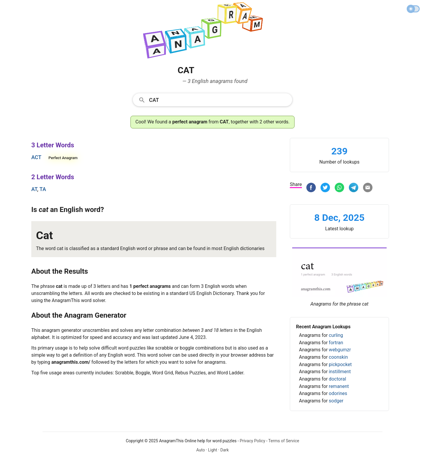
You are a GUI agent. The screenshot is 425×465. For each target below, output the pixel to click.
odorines (338, 393)
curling (336, 335)
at (34, 189)
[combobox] (212, 99)
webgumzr (340, 350)
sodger (336, 401)
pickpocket (340, 364)
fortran (336, 342)
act (36, 157)
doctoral (337, 379)
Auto (200, 450)
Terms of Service (283, 440)
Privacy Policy (252, 440)
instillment (340, 371)
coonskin (338, 357)
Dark (224, 450)
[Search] (219, 99)
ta (43, 189)
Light (212, 450)
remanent (339, 386)
